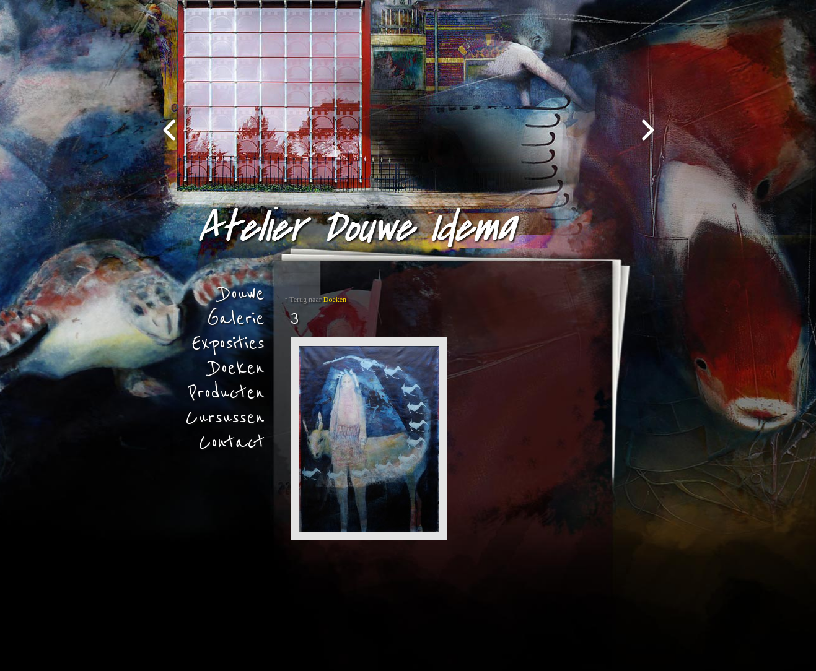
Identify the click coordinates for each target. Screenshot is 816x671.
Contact (231, 442)
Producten (226, 393)
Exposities (228, 343)
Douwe (242, 294)
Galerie (236, 318)
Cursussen (225, 417)
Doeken (237, 368)
